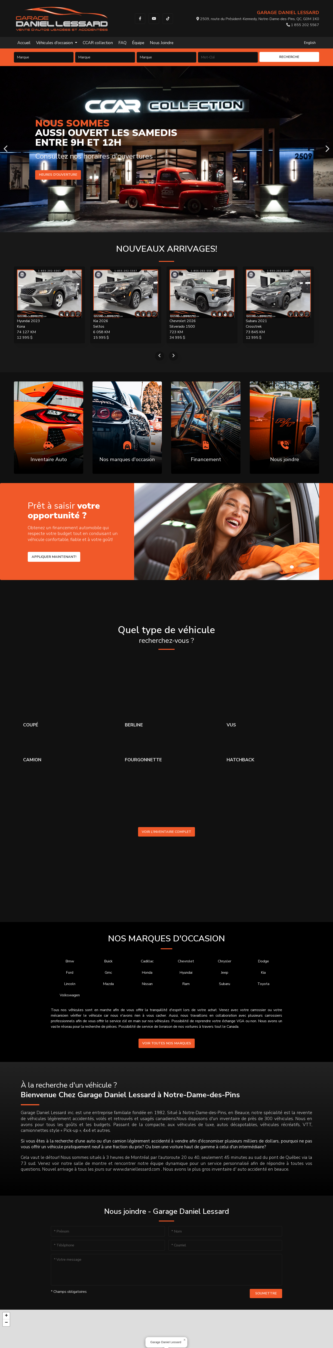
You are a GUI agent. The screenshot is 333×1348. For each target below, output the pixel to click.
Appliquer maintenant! (54, 556)
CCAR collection (98, 42)
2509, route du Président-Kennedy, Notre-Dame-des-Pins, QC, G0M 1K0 (257, 18)
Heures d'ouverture (56, 174)
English (310, 42)
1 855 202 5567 (302, 24)
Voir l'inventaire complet (166, 831)
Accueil (24, 42)
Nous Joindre (161, 42)
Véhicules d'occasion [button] (55, 42)
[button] (184, 1340)
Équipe (138, 42)
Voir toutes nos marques (166, 1043)
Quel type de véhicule (166, 634)
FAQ (122, 42)
